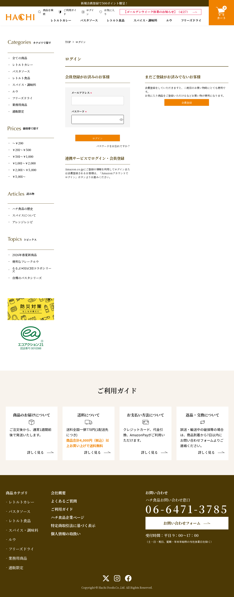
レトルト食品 (116, 20)
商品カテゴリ (17, 492)
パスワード (79, 111)
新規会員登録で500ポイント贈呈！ (104, 3)
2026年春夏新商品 (24, 254)
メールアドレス (82, 92)
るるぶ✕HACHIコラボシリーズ (31, 270)
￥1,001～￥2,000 (24, 163)
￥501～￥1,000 (22, 156)
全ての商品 (19, 58)
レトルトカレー (60, 20)
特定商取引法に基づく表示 (73, 525)
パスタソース (89, 20)
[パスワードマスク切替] (121, 119)
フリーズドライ (191, 20)
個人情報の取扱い (66, 533)
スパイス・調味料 (145, 20)
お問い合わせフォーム (181, 523)
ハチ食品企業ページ (67, 517)
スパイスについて (24, 215)
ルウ (169, 20)
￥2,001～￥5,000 (24, 170)
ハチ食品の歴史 (22, 208)
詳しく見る (35, 453)
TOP (68, 42)
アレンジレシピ (22, 222)
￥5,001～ (19, 176)
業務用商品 (19, 104)
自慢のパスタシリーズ (27, 278)
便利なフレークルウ (25, 261)
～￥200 (17, 143)
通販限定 (18, 111)
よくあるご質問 (64, 501)
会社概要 (58, 492)
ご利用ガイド (62, 509)
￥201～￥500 (21, 149)
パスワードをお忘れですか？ (113, 146)
